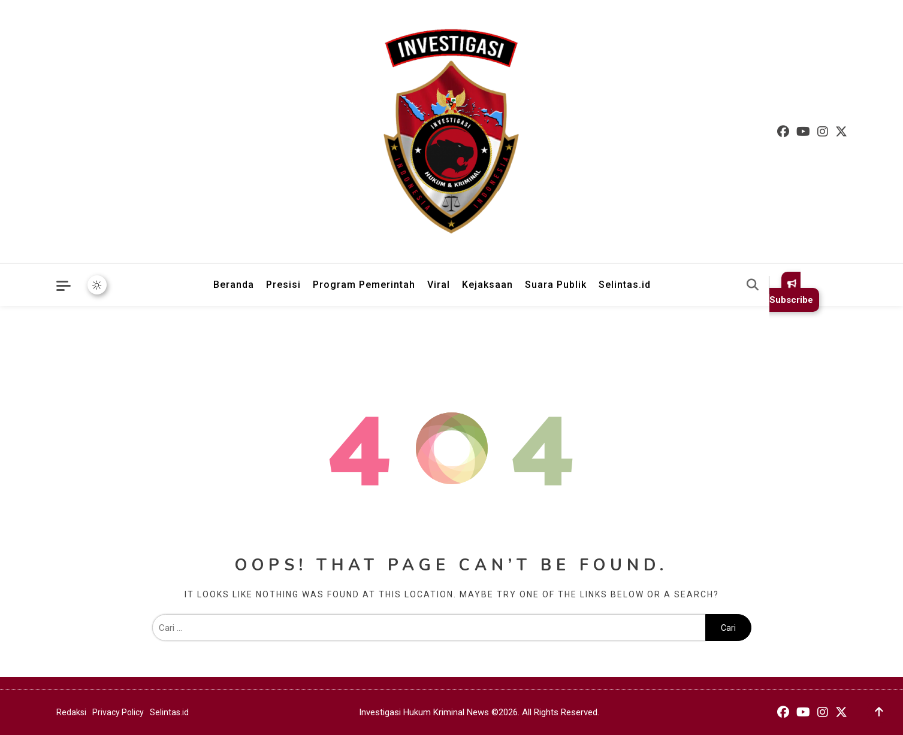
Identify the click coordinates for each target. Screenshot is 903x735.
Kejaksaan (487, 284)
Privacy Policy (118, 712)
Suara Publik (556, 284)
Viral (438, 284)
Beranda (233, 284)
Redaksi (71, 712)
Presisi (283, 284)
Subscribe (791, 291)
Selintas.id (625, 284)
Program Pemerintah (364, 284)
